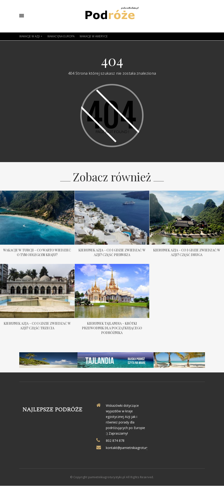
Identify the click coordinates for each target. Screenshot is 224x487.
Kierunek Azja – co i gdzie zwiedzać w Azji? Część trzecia (37, 325)
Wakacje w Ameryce (94, 36)
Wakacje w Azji (29, 36)
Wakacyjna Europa (61, 36)
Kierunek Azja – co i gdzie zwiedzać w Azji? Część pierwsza (112, 252)
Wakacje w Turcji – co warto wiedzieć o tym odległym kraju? (37, 252)
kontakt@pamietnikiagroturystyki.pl (132, 447)
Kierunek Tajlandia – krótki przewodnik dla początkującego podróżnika (112, 328)
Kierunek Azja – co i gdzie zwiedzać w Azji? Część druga (186, 252)
